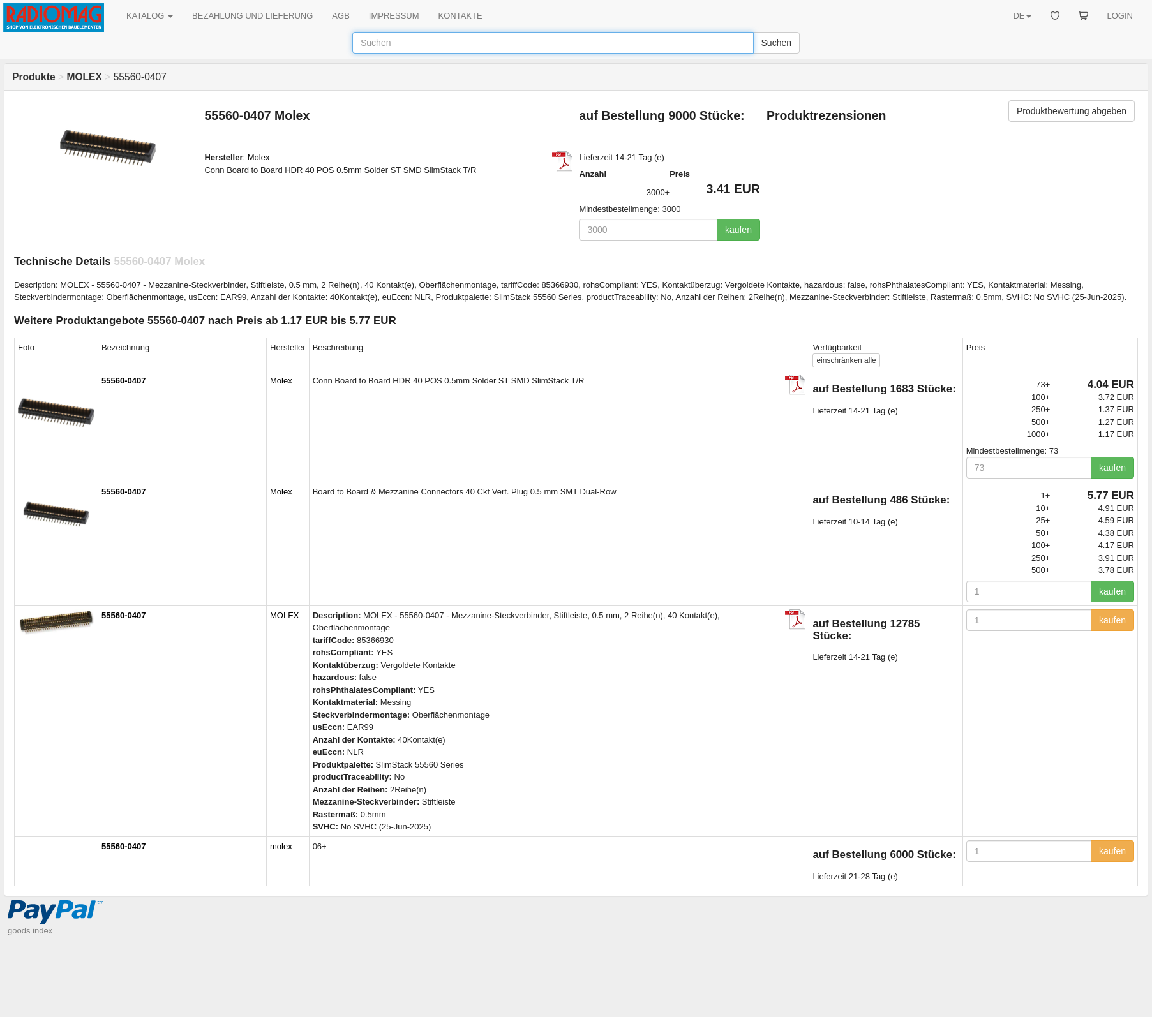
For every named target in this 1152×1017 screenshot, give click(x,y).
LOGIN (1120, 15)
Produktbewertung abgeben (1071, 111)
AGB (340, 15)
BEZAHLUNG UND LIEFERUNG (252, 15)
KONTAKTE (460, 15)
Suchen (776, 43)
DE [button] (1022, 15)
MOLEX (284, 615)
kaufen (738, 230)
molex (281, 846)
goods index (30, 930)
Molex (259, 157)
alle (846, 360)
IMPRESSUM (394, 15)
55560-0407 (123, 380)
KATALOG (149, 15)
